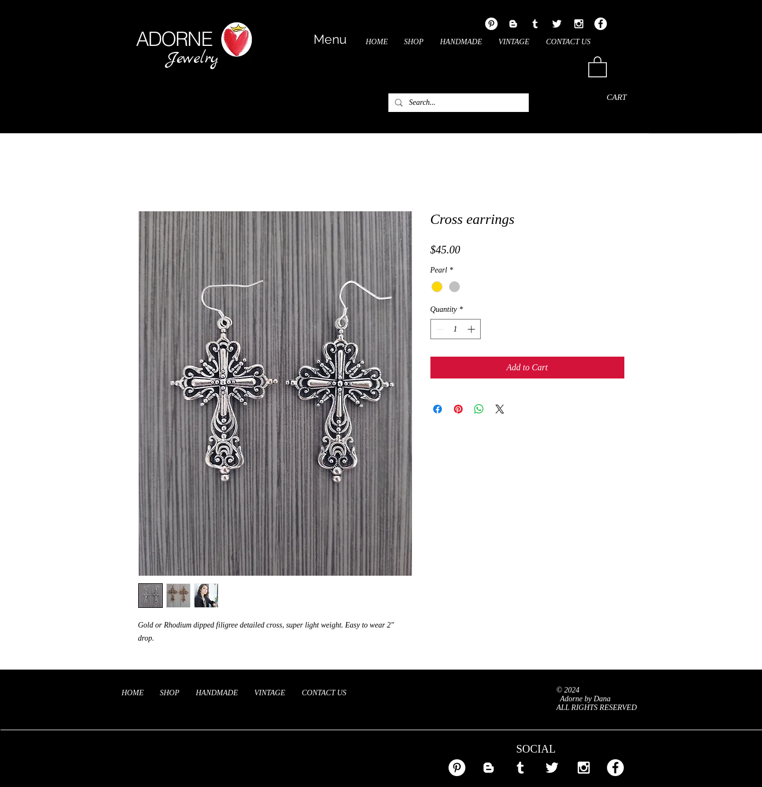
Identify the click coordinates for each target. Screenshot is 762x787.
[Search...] (457, 102)
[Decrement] (439, 329)
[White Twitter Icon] (557, 23)
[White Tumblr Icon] (535, 23)
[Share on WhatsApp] (479, 409)
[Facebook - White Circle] (600, 23)
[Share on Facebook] (437, 409)
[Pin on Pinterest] (458, 409)
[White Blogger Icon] (513, 23)
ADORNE (174, 39)
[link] (597, 66)
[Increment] (472, 329)
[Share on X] (499, 409)
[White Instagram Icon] (578, 23)
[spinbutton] (455, 329)
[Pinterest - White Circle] (491, 23)
